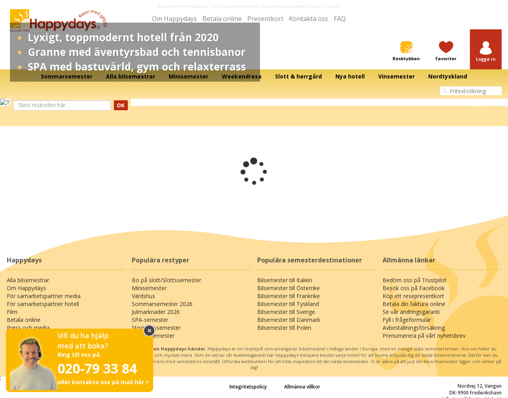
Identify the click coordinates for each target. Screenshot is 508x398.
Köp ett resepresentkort (413, 296)
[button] (486, 51)
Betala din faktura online (414, 304)
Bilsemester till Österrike (288, 288)
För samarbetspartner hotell (43, 304)
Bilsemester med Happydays (182, 6)
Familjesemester (153, 335)
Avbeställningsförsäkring (414, 327)
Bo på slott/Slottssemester (166, 280)
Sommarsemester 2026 (162, 304)
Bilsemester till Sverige (286, 312)
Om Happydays (174, 18)
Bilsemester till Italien (284, 280)
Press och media (28, 327)
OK (121, 105)
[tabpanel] (254, 103)
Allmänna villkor (302, 386)
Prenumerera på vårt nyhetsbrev (424, 335)
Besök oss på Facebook (413, 288)
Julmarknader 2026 (156, 312)
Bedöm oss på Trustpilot (414, 280)
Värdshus (143, 296)
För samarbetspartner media (44, 296)
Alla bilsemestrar (28, 280)
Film (12, 312)
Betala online (222, 18)
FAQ (340, 18)
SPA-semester (150, 319)
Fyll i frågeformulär (407, 319)
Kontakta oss (308, 18)
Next (479, 103)
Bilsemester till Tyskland (288, 304)
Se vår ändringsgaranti (411, 312)
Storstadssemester (156, 327)
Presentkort (265, 18)
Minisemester (149, 288)
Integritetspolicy (248, 386)
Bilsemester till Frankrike (288, 296)
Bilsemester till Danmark (288, 319)
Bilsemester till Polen (284, 327)
